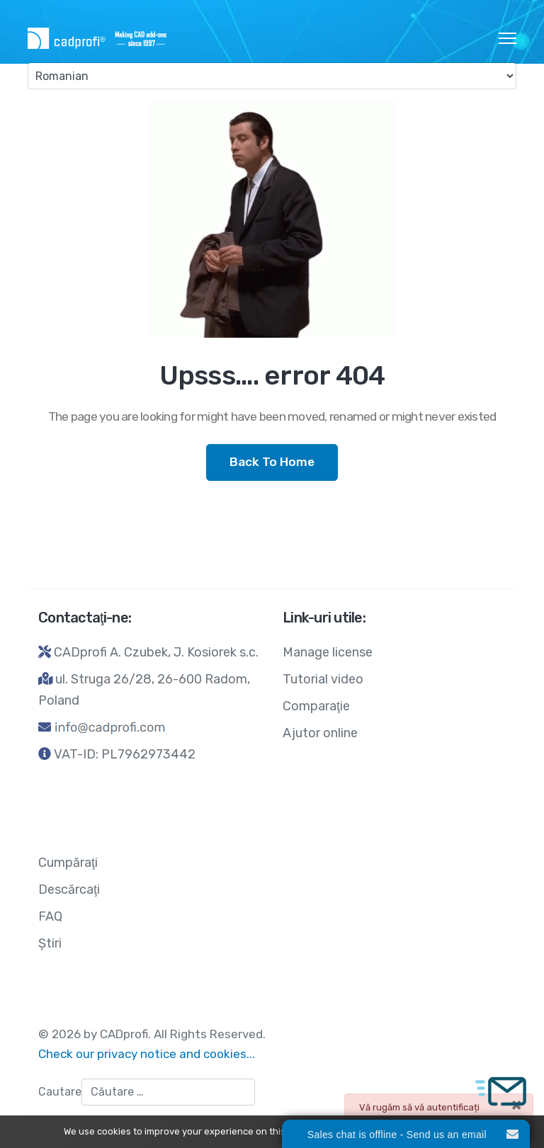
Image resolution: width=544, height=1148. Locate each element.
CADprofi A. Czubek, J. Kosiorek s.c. (156, 652)
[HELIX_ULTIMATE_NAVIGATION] (507, 38)
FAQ (50, 916)
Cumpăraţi (68, 862)
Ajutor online (320, 733)
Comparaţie (316, 706)
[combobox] (168, 1092)
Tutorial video (323, 679)
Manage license (328, 652)
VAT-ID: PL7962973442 (125, 754)
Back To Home (272, 462)
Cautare (59, 1091)
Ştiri (50, 943)
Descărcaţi (69, 889)
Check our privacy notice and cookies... (146, 1054)
